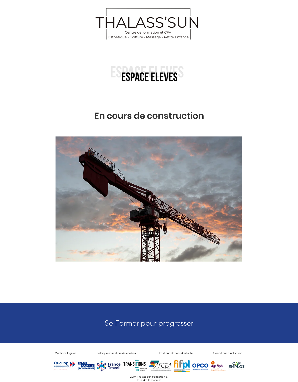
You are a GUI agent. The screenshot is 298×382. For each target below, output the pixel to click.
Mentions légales (65, 353)
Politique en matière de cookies (116, 353)
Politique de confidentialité (176, 353)
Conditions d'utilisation (227, 353)
